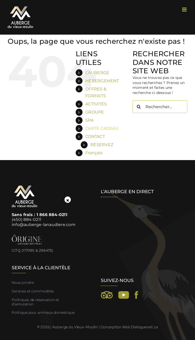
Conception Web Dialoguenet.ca (129, 327)
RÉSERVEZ (101, 144)
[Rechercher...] (160, 106)
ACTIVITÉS (96, 104)
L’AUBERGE (97, 72)
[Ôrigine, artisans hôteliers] (27, 236)
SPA (89, 120)
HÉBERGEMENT (102, 80)
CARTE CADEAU (102, 128)
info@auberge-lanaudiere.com (43, 224)
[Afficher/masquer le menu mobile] (184, 9)
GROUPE (94, 112)
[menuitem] (105, 152)
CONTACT (95, 136)
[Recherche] (139, 106)
